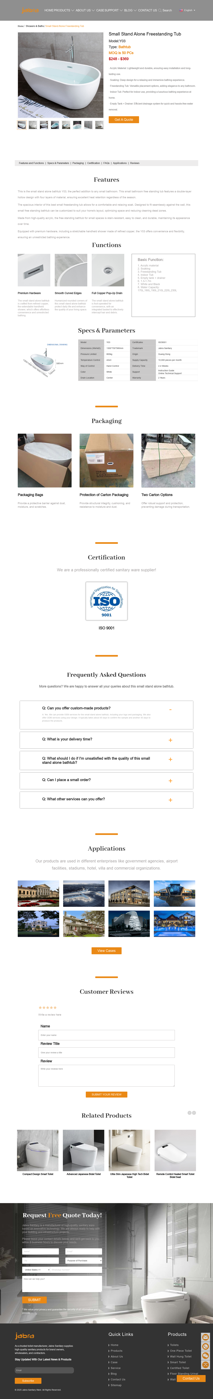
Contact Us (118, 1379)
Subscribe (28, 1380)
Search (165, 10)
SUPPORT (114, 10)
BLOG (130, 10)
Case (114, 1362)
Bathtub (124, 47)
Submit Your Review (106, 1094)
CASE (100, 10)
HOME (49, 10)
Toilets (174, 1345)
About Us (117, 1356)
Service (116, 1368)
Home (114, 1345)
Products (116, 1350)
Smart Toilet (178, 1362)
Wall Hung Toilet (181, 1356)
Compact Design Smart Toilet (37, 1174)
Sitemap (116, 1385)
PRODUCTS (64, 10)
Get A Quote (124, 120)
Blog (114, 1373)
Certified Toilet (179, 1368)
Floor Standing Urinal (184, 1373)
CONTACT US (147, 10)
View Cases (106, 951)
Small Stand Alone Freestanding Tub (64, 26)
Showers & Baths (35, 26)
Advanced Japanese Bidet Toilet (84, 1174)
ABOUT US (85, 10)
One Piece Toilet (181, 1350)
